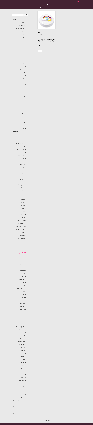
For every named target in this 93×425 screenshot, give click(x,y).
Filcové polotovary (23, 164)
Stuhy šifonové (23, 350)
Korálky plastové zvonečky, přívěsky (20, 226)
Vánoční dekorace (23, 368)
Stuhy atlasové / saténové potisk (20, 338)
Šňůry (25, 332)
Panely (25, 75)
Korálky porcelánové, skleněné (21, 229)
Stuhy (25, 335)
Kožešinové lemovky (22, 241)
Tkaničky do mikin (23, 362)
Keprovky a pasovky (23, 179)
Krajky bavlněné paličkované (21, 244)
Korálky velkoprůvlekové (22, 238)
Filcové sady (24, 167)
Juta (25, 51)
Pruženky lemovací (23, 294)
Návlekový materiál (23, 264)
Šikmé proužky (23, 324)
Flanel (25, 43)
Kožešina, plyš (24, 54)
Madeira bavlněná (23, 259)
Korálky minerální (23, 214)
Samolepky (24, 321)
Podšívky (24, 84)
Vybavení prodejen (23, 371)
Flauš (25, 46)
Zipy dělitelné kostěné (22, 383)
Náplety (25, 261)
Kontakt (15, 411)
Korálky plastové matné (22, 223)
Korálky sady (24, 232)
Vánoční (25, 117)
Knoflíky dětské (23, 188)
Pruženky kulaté (23, 291)
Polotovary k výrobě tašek (21, 279)
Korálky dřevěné (23, 205)
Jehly (25, 176)
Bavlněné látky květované (22, 31)
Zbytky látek (24, 125)
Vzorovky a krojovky (23, 377)
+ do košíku (52, 51)
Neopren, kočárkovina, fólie (21, 69)
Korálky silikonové (23, 235)
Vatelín (25, 120)
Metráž (14, 19)
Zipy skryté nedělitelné (22, 389)
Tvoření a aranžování (17, 406)
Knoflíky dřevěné (23, 190)
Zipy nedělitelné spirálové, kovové (20, 386)
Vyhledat (25, 14)
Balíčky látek (24, 22)
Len (25, 60)
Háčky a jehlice (23, 173)
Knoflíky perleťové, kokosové (21, 196)
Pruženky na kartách (23, 297)
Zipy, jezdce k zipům (23, 395)
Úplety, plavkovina (23, 111)
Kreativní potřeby (23, 250)
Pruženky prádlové (23, 303)
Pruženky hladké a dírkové (21, 288)
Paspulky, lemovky (23, 273)
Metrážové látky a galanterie (46, 422)
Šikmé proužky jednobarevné (21, 327)
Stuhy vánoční (24, 353)
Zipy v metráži (24, 392)
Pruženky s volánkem (22, 312)
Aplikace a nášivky (23, 137)
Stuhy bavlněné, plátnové (22, 341)
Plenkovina (24, 81)
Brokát (25, 40)
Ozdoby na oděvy (23, 270)
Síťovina (25, 99)
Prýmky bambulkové (22, 318)
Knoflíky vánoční (23, 202)
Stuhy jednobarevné (22, 344)
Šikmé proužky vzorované (22, 330)
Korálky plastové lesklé (22, 220)
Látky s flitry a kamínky (22, 57)
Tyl (25, 108)
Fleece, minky (24, 49)
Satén (25, 93)
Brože (25, 152)
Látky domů (46, 4)
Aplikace (24, 134)
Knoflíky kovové (23, 193)
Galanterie (15, 131)
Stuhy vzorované (23, 356)
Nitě (25, 267)
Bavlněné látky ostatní (22, 34)
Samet (25, 90)
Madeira (24, 63)
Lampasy (24, 256)
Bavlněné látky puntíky (22, 37)
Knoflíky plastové (23, 199)
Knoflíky (25, 182)
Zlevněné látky (24, 128)
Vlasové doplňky (16, 403)
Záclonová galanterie (22, 380)
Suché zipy (24, 359)
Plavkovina (24, 78)
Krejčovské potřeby (22, 253)
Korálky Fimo (24, 208)
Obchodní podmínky (17, 414)
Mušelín (25, 66)
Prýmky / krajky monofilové (21, 315)
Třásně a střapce (23, 365)
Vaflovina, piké (23, 114)
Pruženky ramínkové (22, 306)
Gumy (25, 170)
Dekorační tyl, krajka (23, 158)
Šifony (25, 96)
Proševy (25, 87)
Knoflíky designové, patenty (21, 185)
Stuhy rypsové (23, 347)
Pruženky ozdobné (23, 300)
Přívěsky (24, 285)
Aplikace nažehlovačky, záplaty (21, 143)
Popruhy (24, 282)
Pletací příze (24, 276)
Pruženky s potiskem (22, 309)
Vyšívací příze (24, 374)
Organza (25, 72)
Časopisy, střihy (16, 401)
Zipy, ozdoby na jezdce (22, 398)
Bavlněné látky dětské (22, 25)
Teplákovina (24, 105)
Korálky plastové (23, 217)
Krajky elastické (23, 247)
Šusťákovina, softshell (22, 102)
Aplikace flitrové (23, 140)
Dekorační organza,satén (22, 155)
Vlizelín (25, 122)
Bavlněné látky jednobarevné (21, 28)
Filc (25, 161)
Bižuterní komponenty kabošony (20, 149)
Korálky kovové (23, 211)
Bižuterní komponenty (22, 146)
